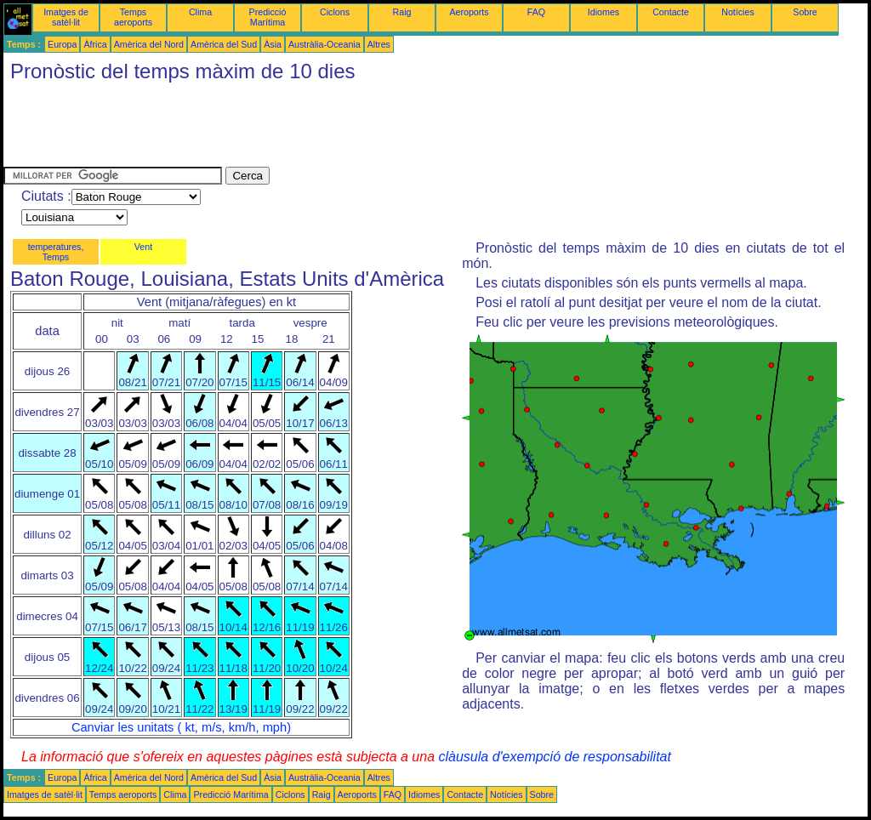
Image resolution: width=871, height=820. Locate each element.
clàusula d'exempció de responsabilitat (554, 756)
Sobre (805, 12)
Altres (378, 44)
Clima (200, 12)
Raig (402, 12)
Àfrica (94, 44)
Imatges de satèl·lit (65, 17)
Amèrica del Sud (224, 44)
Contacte (670, 12)
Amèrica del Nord (149, 44)
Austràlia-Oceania (324, 44)
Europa (62, 44)
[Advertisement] (313, 128)
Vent (143, 247)
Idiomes (603, 12)
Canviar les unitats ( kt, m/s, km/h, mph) (181, 727)
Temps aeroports (133, 17)
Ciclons (335, 12)
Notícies (737, 12)
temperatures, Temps (56, 252)
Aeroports (468, 12)
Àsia (273, 44)
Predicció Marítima (268, 17)
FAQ (536, 12)
